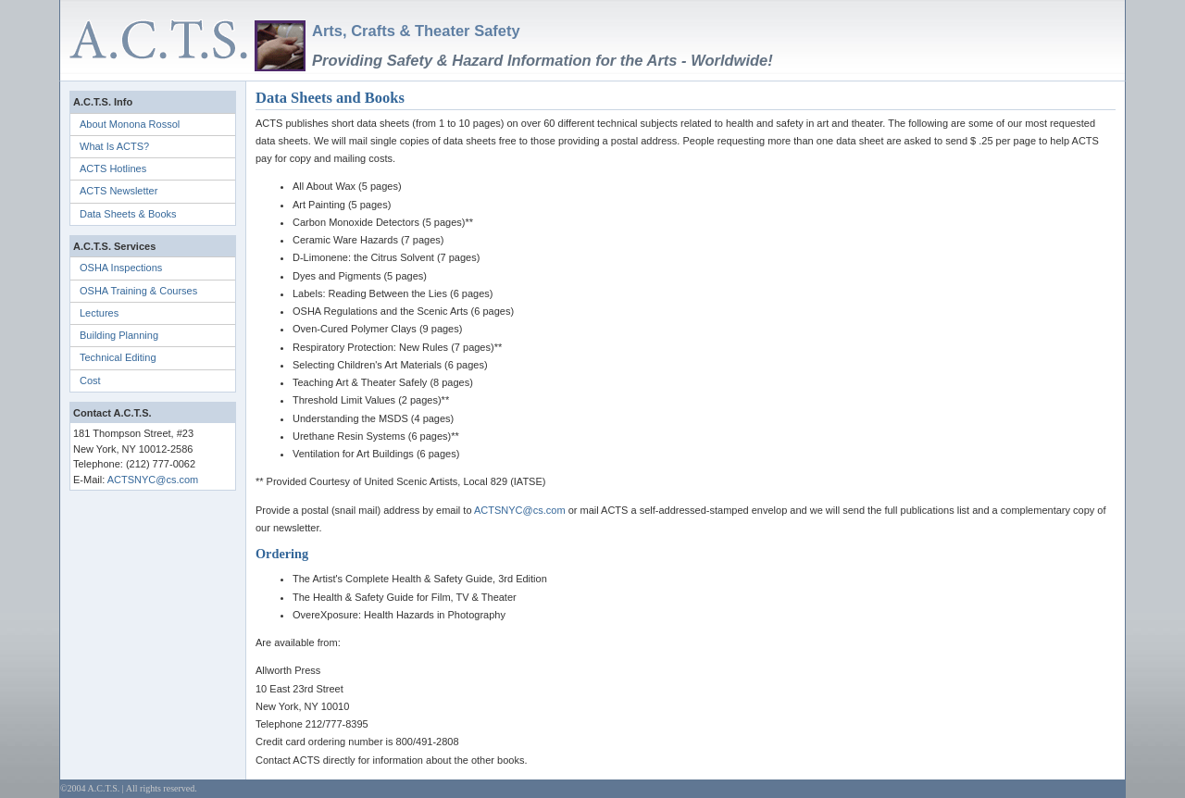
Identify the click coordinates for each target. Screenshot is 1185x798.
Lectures (99, 312)
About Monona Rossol (130, 124)
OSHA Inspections (121, 267)
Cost (90, 380)
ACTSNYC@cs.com (153, 479)
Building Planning (119, 335)
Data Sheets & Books (128, 213)
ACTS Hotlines (113, 168)
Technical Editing (118, 357)
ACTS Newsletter (118, 190)
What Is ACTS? (114, 146)
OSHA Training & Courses (138, 290)
